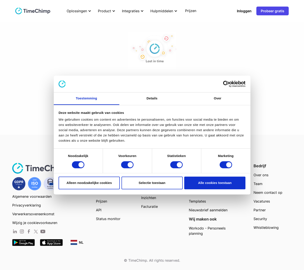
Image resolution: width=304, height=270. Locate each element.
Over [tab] (217, 98)
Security (260, 219)
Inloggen (244, 11)
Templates (197, 201)
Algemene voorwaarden (32, 196)
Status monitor (108, 219)
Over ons (261, 175)
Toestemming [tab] (86, 98)
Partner (260, 210)
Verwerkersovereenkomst (33, 214)
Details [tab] (152, 98)
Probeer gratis (272, 11)
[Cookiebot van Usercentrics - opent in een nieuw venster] (226, 84)
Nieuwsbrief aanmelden (208, 210)
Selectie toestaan (152, 183)
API (98, 210)
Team (258, 184)
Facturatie (149, 206)
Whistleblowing (266, 227)
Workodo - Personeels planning (207, 231)
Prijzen (101, 201)
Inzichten (148, 198)
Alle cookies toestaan (214, 183)
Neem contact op (268, 192)
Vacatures (262, 201)
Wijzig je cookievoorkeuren (34, 223)
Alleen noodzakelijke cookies (89, 183)
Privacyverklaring (26, 205)
